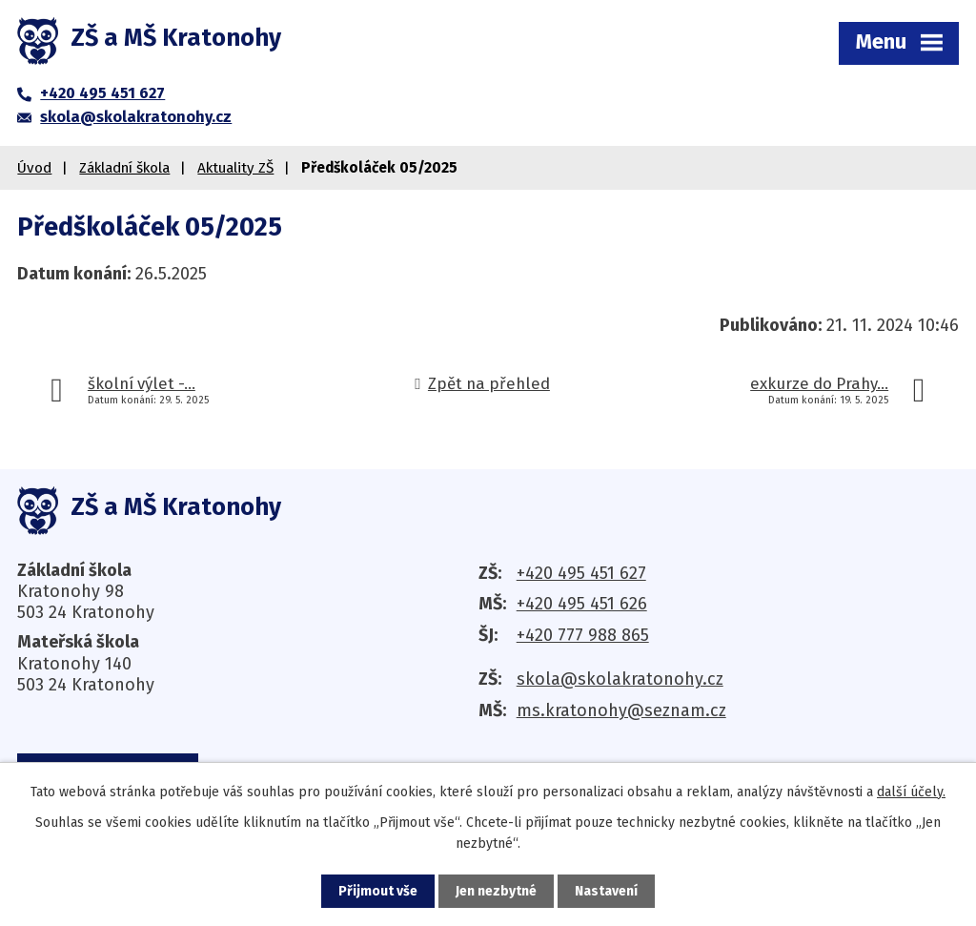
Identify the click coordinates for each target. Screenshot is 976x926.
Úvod (34, 167)
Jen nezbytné (496, 891)
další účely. (911, 792)
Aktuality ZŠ (235, 167)
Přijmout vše (377, 891)
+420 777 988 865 (583, 635)
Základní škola (124, 167)
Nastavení (606, 891)
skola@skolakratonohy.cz (620, 679)
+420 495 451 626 (582, 603)
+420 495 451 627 (581, 573)
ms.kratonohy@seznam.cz (621, 710)
